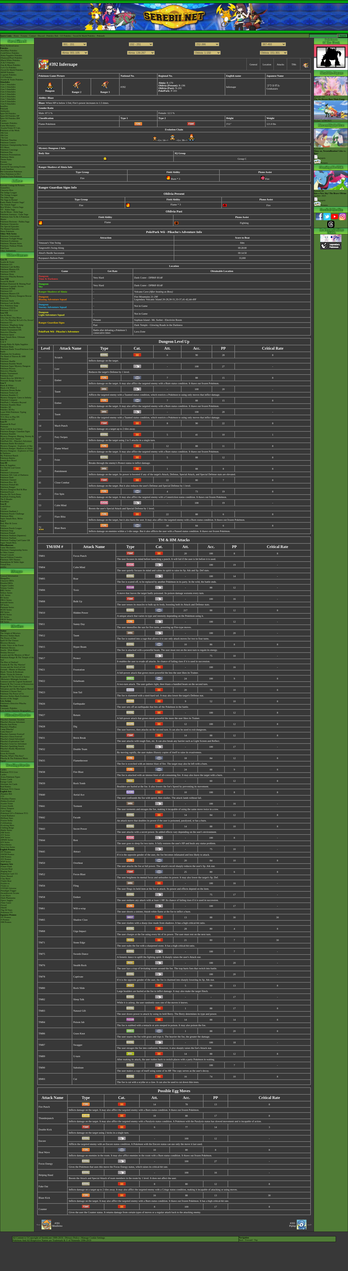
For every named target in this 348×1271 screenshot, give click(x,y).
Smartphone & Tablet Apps (12, 562)
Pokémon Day (6, 152)
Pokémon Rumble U (9, 395)
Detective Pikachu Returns (11, 276)
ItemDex (4, 106)
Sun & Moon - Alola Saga (11, 212)
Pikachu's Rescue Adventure (12, 722)
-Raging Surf (6, 871)
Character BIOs (7, 580)
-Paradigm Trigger (8, 890)
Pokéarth (101, 36)
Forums (24, 36)
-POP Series (5, 861)
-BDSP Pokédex (7, 72)
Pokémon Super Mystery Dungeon (15, 366)
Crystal (3, 509)
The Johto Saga (7, 197)
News (2, 46)
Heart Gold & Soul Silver (11, 429)
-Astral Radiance (7, 815)
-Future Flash (6, 866)
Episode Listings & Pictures (12, 185)
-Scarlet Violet (6, 803)
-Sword (3, 905)
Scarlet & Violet (7, 262)
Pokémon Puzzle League (11, 528)
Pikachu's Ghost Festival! (11, 736)
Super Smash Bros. (8, 542)
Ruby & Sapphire (7, 465)
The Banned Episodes (9, 229)
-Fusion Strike (6, 820)
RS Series (4, 597)
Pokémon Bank (7, 347)
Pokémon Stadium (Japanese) (13, 535)
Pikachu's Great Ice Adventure (13, 744)
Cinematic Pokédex (8, 123)
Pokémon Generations (10, 236)
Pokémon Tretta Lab (9, 392)
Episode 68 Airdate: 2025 (331, 192)
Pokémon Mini (6, 516)
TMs (293, 64)
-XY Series (5, 835)
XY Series (4, 617)
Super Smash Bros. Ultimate (12, 337)
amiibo (3, 567)
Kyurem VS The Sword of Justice (14, 677)
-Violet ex (4, 886)
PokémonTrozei (7, 492)
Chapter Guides (7, 585)
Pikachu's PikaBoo (8, 727)
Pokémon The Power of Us (12, 693)
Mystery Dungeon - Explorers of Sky (16, 446)
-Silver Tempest (7, 808)
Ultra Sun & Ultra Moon (11, 317)
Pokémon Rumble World (11, 363)
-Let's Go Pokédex (8, 67)
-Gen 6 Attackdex (7, 96)
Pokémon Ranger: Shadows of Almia (16, 448)
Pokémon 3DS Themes (10, 559)
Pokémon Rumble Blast (10, 405)
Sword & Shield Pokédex (84, 36)
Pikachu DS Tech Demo (10, 494)
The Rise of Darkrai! (9, 662)
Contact (32, 36)
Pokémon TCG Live (9, 310)
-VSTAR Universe (8, 888)
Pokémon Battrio (7, 458)
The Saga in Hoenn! (9, 200)
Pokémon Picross (7, 368)
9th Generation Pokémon (11, 171)
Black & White (6, 385)
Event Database (7, 169)
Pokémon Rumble (8, 434)
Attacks (280, 64)
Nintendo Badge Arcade (10, 380)
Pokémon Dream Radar (10, 390)
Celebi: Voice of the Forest (11, 645)
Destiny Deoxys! (7, 652)
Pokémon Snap (6, 530)
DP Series (4, 605)
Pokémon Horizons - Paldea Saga (14, 221)
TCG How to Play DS (9, 417)
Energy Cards (6, 782)
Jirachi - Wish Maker (9, 650)
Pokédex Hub (52, 36)
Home (16, 36)
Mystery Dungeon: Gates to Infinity (15, 397)
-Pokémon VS (6, 912)
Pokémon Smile (7, 301)
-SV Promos (5, 852)
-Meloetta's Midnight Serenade (13, 679)
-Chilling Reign (7, 828)
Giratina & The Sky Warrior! (12, 664)
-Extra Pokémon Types (10, 777)
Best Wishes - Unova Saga (11, 207)
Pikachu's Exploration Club (12, 741)
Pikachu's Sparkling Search (12, 746)
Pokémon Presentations (10, 154)
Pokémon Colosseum (9, 472)
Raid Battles (5, 786)
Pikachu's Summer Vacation (12, 719)
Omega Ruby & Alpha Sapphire (14, 344)
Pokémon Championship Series (14, 145)
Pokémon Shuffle (7, 361)
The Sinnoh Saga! (8, 204)
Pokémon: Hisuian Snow (11, 243)
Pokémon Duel (6, 376)
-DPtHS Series (6, 840)
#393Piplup (292, 1224)
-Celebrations (6, 823)
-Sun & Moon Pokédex (10, 65)
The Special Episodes (9, 226)
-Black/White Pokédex (10, 60)
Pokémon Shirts (7, 157)
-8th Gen (4, 135)
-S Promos (4, 919)
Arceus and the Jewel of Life (12, 667)
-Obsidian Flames (8, 798)
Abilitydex (5, 111)
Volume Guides (7, 588)
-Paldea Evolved (7, 801)
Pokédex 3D (5, 407)
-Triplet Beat (5, 881)
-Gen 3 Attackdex (7, 89)
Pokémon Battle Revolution (12, 443)
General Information (9, 576)
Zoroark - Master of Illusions (12, 669)
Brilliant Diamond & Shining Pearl (15, 284)
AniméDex (5, 188)
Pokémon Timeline (8, 140)
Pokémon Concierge (9, 150)
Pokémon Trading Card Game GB (15, 540)
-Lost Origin (5, 811)
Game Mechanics (7, 125)
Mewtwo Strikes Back (10, 635)
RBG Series (5, 590)
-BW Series (5, 837)
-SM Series (5, 832)
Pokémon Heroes (7, 648)
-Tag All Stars (6, 910)
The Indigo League (8, 192)
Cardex (3, 121)
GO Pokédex (65, 36)
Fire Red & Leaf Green (10, 467)
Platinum (4, 426)
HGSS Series (6, 610)
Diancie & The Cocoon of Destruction (17, 684)
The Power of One (8, 638)
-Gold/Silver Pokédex (9, 53)
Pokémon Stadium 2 (9, 511)
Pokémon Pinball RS (9, 484)
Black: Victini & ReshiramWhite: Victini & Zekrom (11, 673)
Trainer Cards (6, 779)
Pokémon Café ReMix (10, 267)
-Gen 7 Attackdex (7, 99)
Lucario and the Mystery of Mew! (15, 655)
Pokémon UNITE (7, 272)
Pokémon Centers (8, 142)
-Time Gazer (5, 903)
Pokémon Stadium (8, 538)
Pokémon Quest (7, 334)
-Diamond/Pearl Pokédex (11, 58)
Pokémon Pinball (7, 533)
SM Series (4, 622)
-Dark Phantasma (7, 898)
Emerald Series (7, 602)
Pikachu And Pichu (8, 724)
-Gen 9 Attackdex (7, 104)
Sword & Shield (7, 281)
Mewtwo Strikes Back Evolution (14, 696)
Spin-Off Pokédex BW (10, 118)
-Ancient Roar (6, 869)
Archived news (12, 46)
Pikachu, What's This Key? (12, 756)
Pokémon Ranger (7, 487)
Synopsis (320, 200)
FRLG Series (6, 600)
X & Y (3, 342)
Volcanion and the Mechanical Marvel (16, 689)
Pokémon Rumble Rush (10, 327)
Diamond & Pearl (8, 424)
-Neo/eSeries (5, 844)
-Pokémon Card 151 (9, 873)
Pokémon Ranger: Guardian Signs (15, 431)
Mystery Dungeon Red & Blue (13, 489)
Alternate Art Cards (8, 784)
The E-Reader (6, 499)
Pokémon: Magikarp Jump (11, 325)
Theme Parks (6, 159)
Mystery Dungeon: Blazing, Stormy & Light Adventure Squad (17, 437)
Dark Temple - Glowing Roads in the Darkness (158, 325)
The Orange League (8, 195)
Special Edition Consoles (11, 557)
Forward (249, 1240)
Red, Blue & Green (8, 523)
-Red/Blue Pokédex (8, 50)
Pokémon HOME (7, 288)
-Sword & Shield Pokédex (11, 70)
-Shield (3, 907)
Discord (41, 36)
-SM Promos (5, 857)
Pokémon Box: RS (8, 482)
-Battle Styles (6, 830)
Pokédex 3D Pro (7, 409)
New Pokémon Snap (9, 305)
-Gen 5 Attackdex (7, 94)
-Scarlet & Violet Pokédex (11, 79)
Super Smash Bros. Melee (11, 518)
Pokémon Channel (8, 480)
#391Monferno (57, 1224)
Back (241, 1240)
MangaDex (5, 578)
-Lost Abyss (5, 895)
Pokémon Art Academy (10, 354)
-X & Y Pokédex (7, 62)
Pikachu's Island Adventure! (12, 739)
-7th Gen (4, 137)
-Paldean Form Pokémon (11, 176)
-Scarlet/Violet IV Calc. (10, 128)
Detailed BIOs (6, 583)
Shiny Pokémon (7, 231)
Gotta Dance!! (6, 731)
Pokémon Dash (7, 477)
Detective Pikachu (8, 332)
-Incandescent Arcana (9, 893)
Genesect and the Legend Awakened (16, 681)
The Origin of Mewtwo (10, 633)
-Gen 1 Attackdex (7, 84)
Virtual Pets (5, 564)
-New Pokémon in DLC (10, 174)
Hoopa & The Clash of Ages (12, 686)
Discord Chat (6, 164)
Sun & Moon (6, 315)
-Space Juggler (6, 900)
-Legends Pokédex (8, 75)
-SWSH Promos (7, 854)
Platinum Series (7, 607)
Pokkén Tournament (9, 373)
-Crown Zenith (6, 806)
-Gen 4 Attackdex (7, 91)
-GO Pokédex (6, 77)
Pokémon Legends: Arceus (11, 286)
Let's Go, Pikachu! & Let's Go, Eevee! (17, 320)
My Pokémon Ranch (9, 455)
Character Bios (6, 190)
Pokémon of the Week (9, 130)
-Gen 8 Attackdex (7, 101)
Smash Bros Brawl (8, 460)
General (253, 64)
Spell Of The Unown (9, 640)
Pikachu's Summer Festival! (12, 734)
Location (267, 64)
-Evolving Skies (7, 825)
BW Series (5, 612)
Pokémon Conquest (8, 400)
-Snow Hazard (6, 876)
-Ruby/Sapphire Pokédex (11, 55)
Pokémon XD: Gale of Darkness (14, 475)
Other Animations (8, 250)
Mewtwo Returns (7, 643)
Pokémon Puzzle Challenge (12, 513)
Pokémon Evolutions (9, 241)
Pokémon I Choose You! (11, 691)
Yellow (3, 526)
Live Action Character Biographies (15, 710)
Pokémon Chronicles (9, 224)
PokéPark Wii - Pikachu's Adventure (16, 441)
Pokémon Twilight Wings (11, 238)
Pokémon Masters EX (9, 269)
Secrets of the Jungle (9, 698)
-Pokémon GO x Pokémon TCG (14, 813)
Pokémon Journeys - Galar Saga (14, 214)
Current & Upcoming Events (12, 166)
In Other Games (7, 552)
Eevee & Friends (7, 753)
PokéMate (4, 501)
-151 (2, 796)
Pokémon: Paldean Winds (11, 246)
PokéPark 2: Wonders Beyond (13, 402)
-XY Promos (5, 859)
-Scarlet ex (5, 883)
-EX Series (5, 842)
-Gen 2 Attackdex (7, 87)
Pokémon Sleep (7, 274)
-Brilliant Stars (6, 818)
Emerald (4, 470)
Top (256, 1240)
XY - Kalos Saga (7, 209)
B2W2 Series (6, 614)
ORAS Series (6, 619)
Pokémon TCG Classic (10, 789)
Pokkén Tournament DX (11, 330)
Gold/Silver (5, 506)
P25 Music (5, 147)
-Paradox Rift (6, 794)
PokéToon (4, 248)
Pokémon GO (6, 264)
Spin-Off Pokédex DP (9, 116)
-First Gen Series (7, 847)
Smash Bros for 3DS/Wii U (12, 378)
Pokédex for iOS (7, 419)
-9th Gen (4, 133)
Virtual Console (7, 555)
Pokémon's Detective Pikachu (13, 703)
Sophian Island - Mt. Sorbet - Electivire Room (158, 320)
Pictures (321, 163)
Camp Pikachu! (7, 729)
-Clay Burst (5, 878)
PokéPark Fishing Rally (10, 497)
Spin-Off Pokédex (8, 113)
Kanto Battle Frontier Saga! (12, 202)
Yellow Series (6, 593)
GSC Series (5, 595)
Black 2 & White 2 (8, 388)
